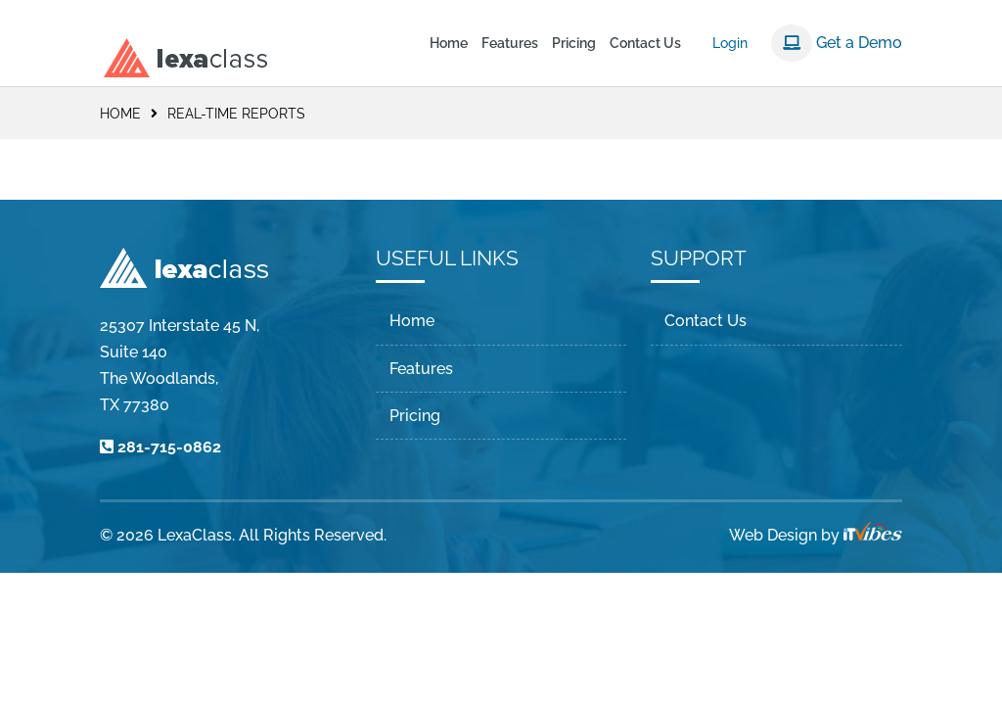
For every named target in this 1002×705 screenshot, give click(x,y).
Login (730, 43)
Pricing (574, 43)
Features (509, 43)
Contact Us (645, 43)
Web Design (773, 535)
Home (449, 43)
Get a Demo (836, 42)
